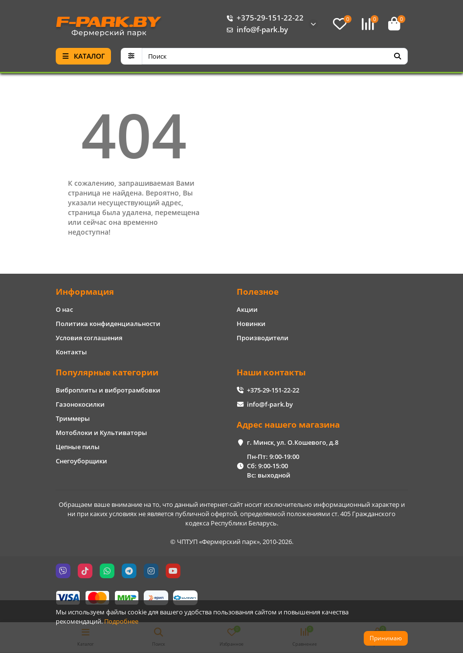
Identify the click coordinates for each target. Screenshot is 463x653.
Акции (247, 309)
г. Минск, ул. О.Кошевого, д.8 (292, 442)
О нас (64, 309)
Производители (262, 337)
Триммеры (73, 418)
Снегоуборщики (81, 461)
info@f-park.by (255, 29)
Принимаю (386, 638)
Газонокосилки (80, 404)
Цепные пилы (78, 446)
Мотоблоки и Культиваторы (101, 432)
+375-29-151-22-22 (263, 18)
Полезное (258, 291)
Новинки (251, 323)
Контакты (71, 352)
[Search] (275, 56)
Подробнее (121, 621)
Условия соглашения (89, 337)
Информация (85, 291)
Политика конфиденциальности (108, 323)
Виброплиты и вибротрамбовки (108, 390)
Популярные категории (107, 372)
